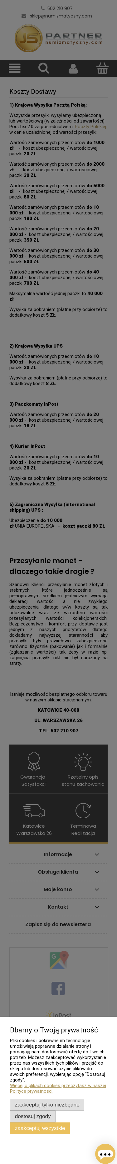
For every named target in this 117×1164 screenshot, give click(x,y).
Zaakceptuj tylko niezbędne (47, 1104)
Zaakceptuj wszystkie (40, 1128)
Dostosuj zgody (33, 1116)
